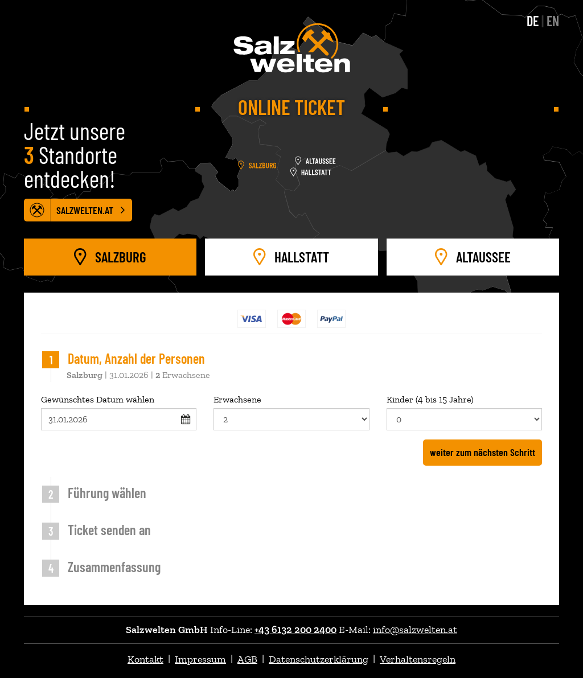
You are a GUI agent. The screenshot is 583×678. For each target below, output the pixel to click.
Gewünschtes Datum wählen (118, 412)
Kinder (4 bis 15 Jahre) (464, 412)
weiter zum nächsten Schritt (482, 452)
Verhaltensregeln (417, 659)
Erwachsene (291, 412)
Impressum (200, 659)
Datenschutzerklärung (318, 659)
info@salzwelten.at (415, 629)
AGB (247, 659)
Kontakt (145, 659)
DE (533, 21)
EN (553, 21)
